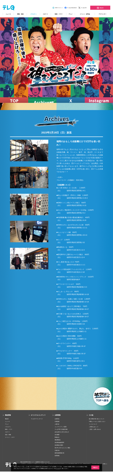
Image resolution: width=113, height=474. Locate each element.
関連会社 (57, 442)
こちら (60, 468)
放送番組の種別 (59, 450)
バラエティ (33, 19)
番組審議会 (58, 445)
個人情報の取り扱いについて (96, 424)
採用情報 (57, 461)
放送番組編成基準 (59, 447)
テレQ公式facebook (72, 13)
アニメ (70, 19)
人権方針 (57, 429)
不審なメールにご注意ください (97, 426)
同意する (94, 467)
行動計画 (57, 455)
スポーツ (45, 19)
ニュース (8, 19)
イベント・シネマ (9, 442)
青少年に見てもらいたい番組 (62, 453)
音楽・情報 (8, 440)
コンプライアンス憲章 (61, 432)
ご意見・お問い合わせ (95, 434)
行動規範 (57, 426)
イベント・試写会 (85, 19)
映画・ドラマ (58, 19)
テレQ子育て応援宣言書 (61, 434)
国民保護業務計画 (59, 458)
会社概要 (57, 440)
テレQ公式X (84, 13)
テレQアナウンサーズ (37, 424)
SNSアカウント (59, 13)
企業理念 (57, 424)
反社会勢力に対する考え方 (62, 437)
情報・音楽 (20, 19)
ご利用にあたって (93, 432)
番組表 (7, 424)
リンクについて (93, 429)
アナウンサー (102, 19)
